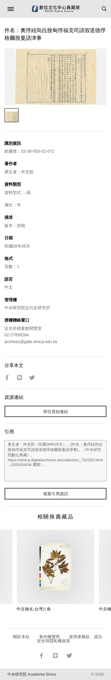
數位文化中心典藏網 (55, 8)
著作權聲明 (49, 636)
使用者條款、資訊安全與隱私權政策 (69, 638)
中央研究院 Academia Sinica (31, 674)
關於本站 (21, 636)
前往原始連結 (55, 411)
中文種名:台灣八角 (34, 609)
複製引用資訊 (55, 493)
